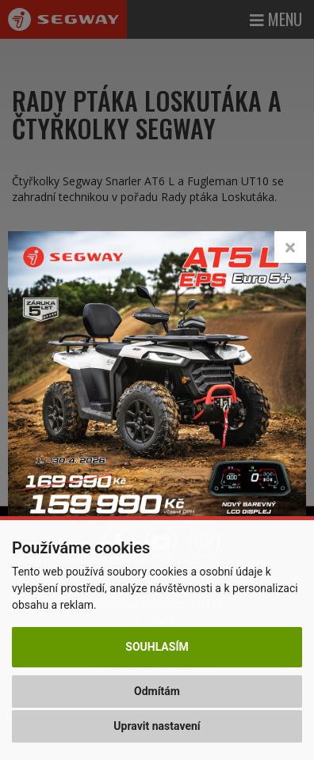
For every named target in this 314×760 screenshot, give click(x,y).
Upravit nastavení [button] (156, 726)
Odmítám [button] (157, 691)
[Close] (290, 247)
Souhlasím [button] (156, 646)
